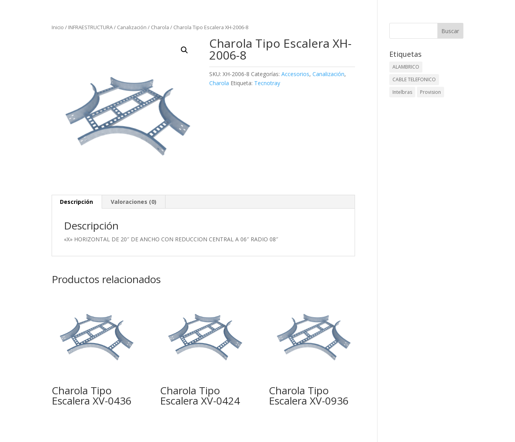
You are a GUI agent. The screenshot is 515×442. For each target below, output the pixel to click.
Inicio (58, 27)
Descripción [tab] (76, 201)
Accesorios (295, 74)
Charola (160, 27)
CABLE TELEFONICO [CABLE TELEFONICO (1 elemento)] (414, 79)
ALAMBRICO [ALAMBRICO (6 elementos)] (405, 66)
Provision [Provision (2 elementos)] (430, 92)
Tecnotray (267, 83)
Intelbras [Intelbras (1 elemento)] (402, 92)
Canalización (132, 27)
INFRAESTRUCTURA (90, 27)
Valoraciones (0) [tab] (133, 201)
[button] (184, 50)
